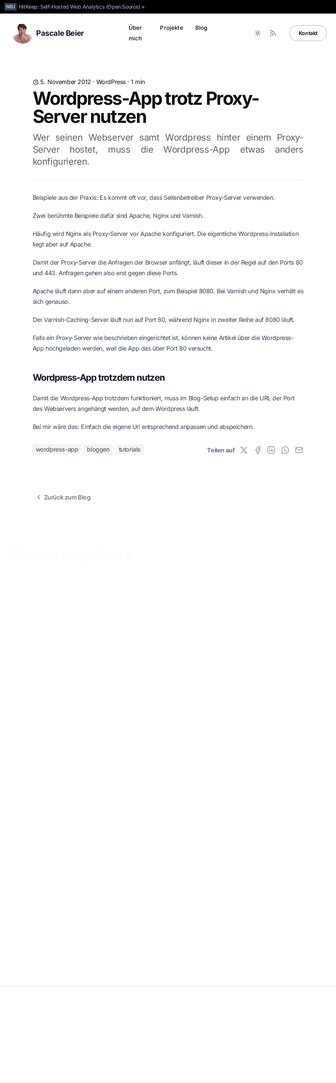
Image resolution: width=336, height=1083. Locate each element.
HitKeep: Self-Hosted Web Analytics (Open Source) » (82, 6)
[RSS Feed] (272, 33)
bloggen (98, 449)
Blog (201, 27)
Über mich (135, 33)
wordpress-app (57, 449)
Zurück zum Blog (63, 497)
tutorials (130, 449)
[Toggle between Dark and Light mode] (257, 33)
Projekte (171, 27)
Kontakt (308, 33)
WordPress (111, 82)
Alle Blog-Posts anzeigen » (45, 569)
